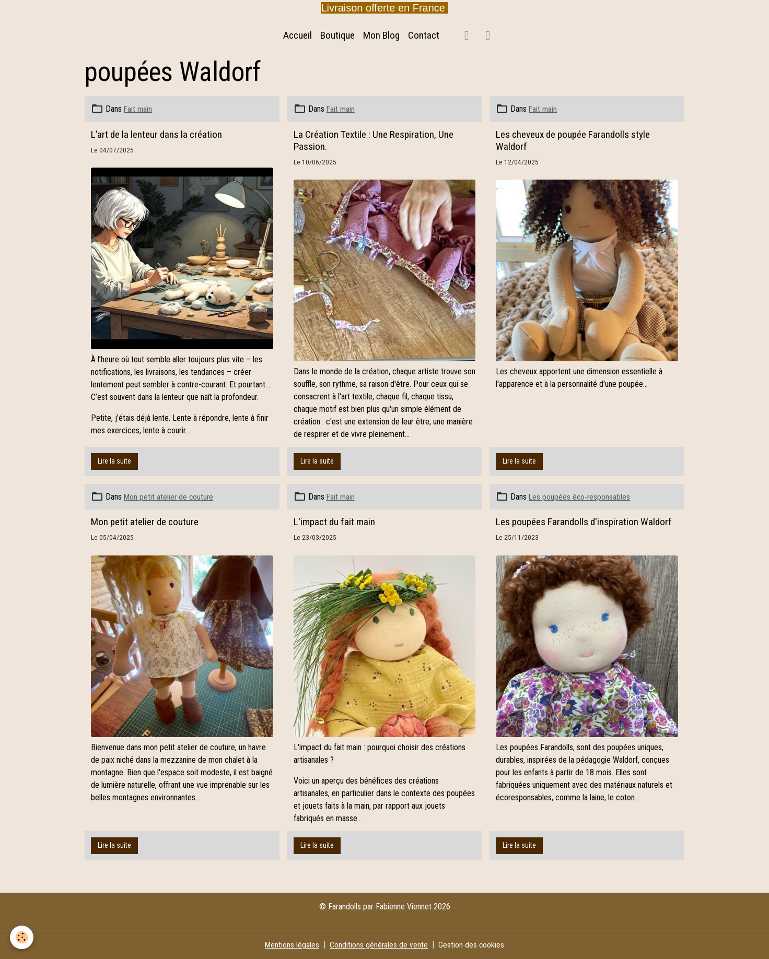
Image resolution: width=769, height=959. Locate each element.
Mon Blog (381, 35)
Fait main (138, 109)
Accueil (297, 35)
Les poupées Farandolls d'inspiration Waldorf (584, 522)
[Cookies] (22, 937)
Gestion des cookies (472, 944)
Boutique (337, 35)
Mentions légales (291, 944)
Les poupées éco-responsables (580, 497)
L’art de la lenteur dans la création (156, 134)
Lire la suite (114, 461)
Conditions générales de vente (379, 944)
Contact (423, 35)
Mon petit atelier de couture (169, 497)
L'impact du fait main (334, 522)
